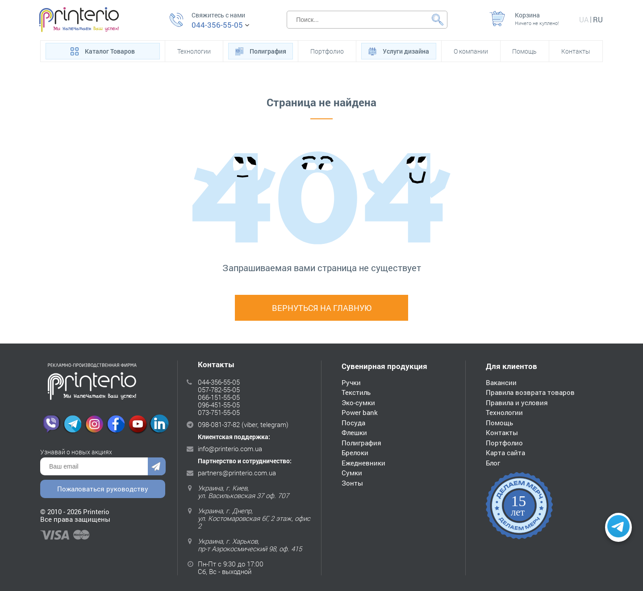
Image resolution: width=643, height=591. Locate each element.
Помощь (524, 51)
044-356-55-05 (217, 25)
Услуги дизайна (398, 50)
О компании (471, 51)
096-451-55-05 (219, 404)
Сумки (352, 472)
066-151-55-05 (219, 397)
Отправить (157, 466)
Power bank (360, 412)
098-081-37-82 (219, 424)
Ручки (351, 382)
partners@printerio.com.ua (237, 472)
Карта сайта (505, 452)
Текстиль (356, 392)
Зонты (352, 482)
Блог (493, 462)
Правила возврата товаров (530, 392)
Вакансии (501, 382)
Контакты (575, 51)
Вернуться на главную (322, 307)
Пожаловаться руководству (102, 488)
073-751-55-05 (219, 412)
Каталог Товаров (103, 50)
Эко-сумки (358, 402)
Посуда (353, 422)
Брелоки (355, 452)
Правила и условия (517, 402)
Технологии (194, 51)
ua (584, 19)
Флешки (354, 432)
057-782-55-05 (219, 389)
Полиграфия (260, 50)
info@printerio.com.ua (230, 448)
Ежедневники (363, 462)
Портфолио (327, 51)
